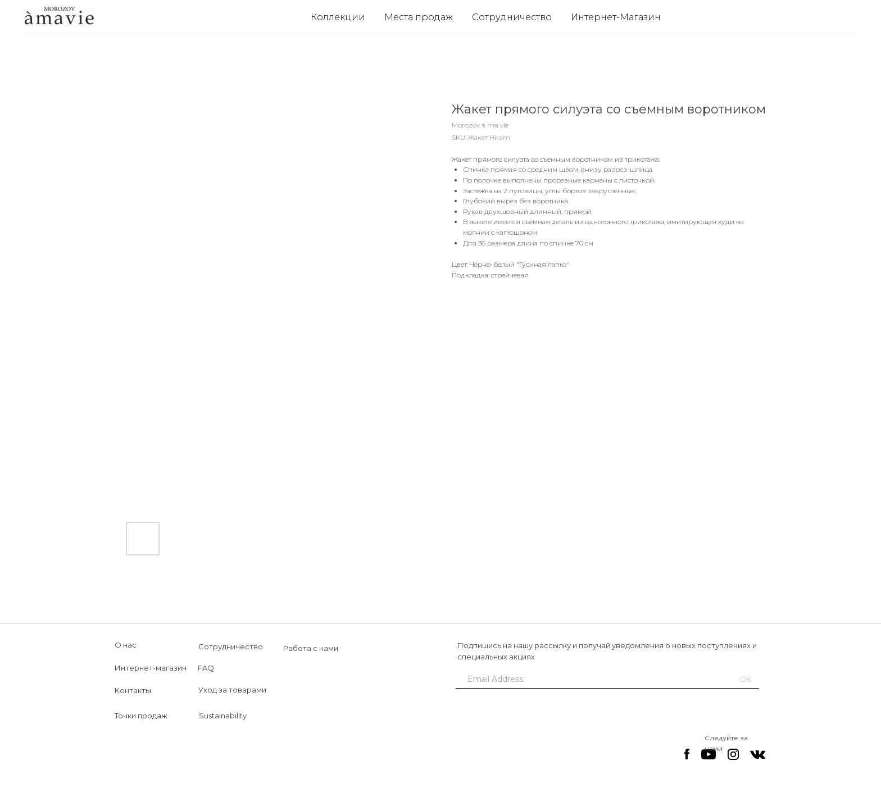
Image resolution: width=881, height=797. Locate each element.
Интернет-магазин (151, 667)
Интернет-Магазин (616, 17)
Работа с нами (310, 648)
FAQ (206, 667)
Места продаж (418, 17)
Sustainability (223, 715)
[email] (589, 679)
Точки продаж (141, 715)
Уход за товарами (232, 689)
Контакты (133, 690)
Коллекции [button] (338, 17)
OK (745, 679)
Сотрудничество (512, 17)
